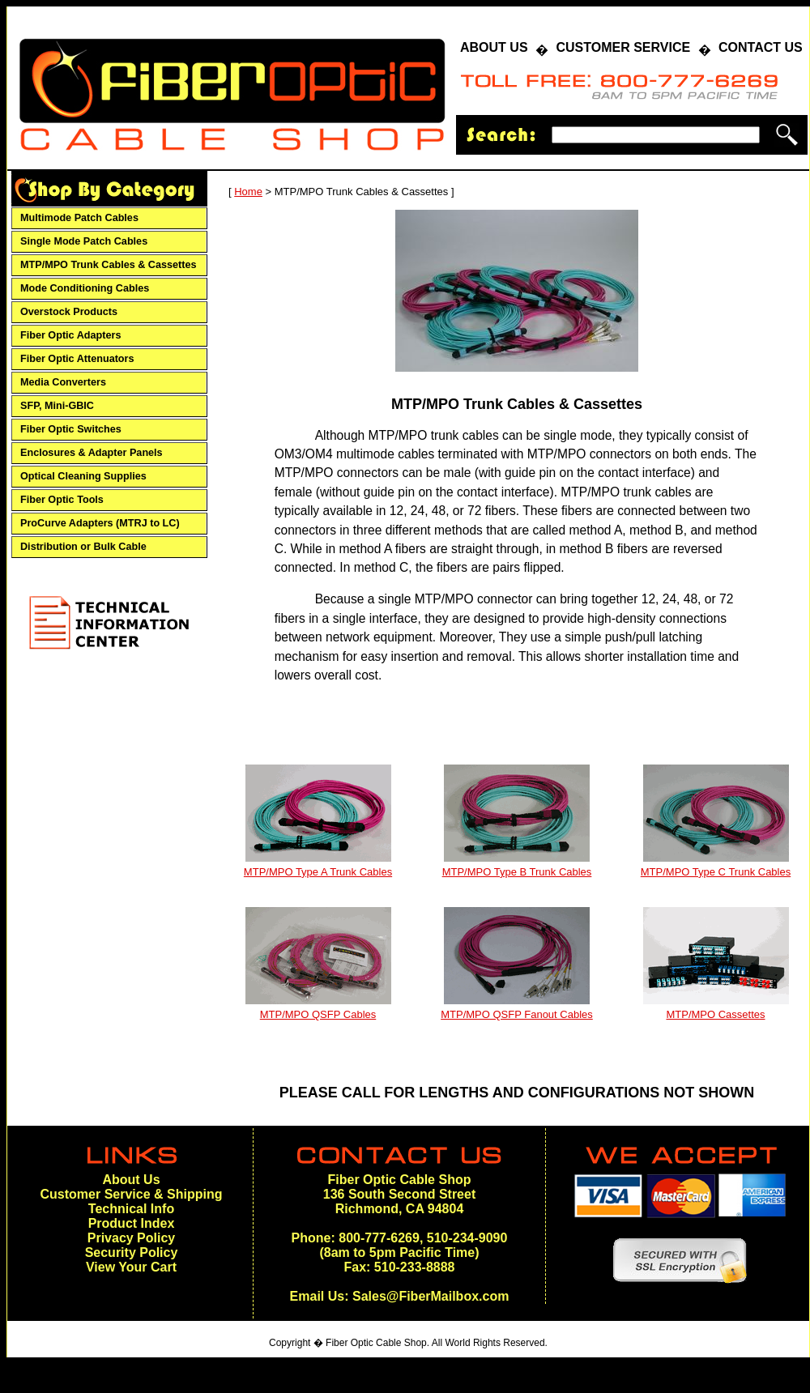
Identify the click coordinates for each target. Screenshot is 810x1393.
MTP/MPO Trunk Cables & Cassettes (108, 265)
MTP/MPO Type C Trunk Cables (716, 872)
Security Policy (131, 1252)
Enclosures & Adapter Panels (91, 452)
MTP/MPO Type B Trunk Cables (517, 872)
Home (248, 191)
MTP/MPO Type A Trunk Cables (318, 872)
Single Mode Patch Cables (83, 241)
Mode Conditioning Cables (84, 288)
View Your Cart (131, 1267)
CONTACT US (760, 47)
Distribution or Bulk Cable (83, 546)
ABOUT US (494, 47)
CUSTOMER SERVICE (623, 47)
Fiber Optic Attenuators (77, 358)
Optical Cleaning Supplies (83, 476)
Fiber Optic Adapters (70, 335)
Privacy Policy (131, 1238)
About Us (131, 1179)
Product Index (131, 1223)
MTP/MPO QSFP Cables (318, 1014)
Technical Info (131, 1209)
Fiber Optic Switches (71, 429)
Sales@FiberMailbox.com (430, 1296)
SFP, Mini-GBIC (57, 405)
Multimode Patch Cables (79, 218)
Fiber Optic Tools (62, 499)
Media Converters (63, 382)
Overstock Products (68, 311)
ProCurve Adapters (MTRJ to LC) (100, 523)
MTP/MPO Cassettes (715, 1014)
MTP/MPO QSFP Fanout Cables (517, 1014)
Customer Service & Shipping (131, 1194)
